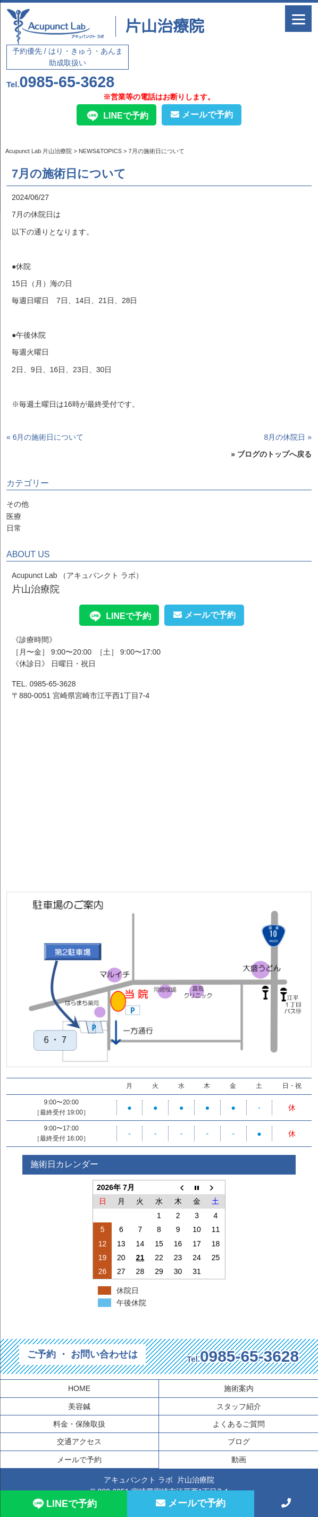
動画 (238, 1459)
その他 (17, 504)
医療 (13, 516)
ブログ (239, 1441)
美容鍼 (79, 1406)
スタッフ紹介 (238, 1406)
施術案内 (239, 1388)
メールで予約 (202, 114)
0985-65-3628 (60, 81)
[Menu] (298, 18)
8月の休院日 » (288, 437)
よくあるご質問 (239, 1424)
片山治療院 (165, 26)
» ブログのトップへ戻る (271, 454)
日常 (13, 528)
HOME (79, 1388)
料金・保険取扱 (79, 1424)
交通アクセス (79, 1441)
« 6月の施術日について (44, 437)
